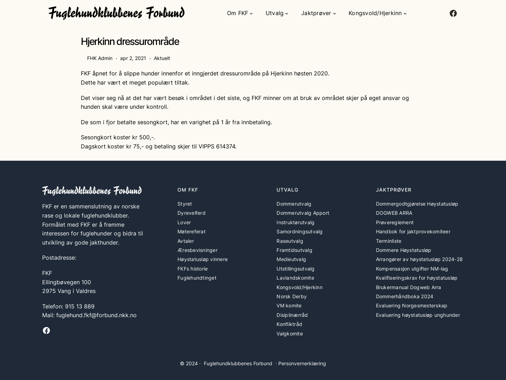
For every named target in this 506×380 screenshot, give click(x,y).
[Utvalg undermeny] (286, 13)
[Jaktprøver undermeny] (334, 13)
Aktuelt (162, 58)
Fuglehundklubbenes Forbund (238, 363)
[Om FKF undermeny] (251, 13)
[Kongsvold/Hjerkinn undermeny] (405, 13)
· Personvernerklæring (300, 363)
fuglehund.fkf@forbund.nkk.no (96, 315)
